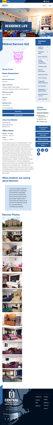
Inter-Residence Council (42, 95)
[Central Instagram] (11, 419)
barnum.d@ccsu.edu (7, 124)
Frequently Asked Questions (43, 82)
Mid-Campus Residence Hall (42, 116)
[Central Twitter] (8, 419)
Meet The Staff (42, 99)
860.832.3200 (16, 414)
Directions (7, 414)
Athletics (37, 406)
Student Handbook (43, 139)
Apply (4, 1)
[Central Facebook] (5, 419)
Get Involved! (42, 86)
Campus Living (42, 66)
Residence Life (42, 42)
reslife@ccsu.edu (43, 121)
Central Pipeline (47, 1)
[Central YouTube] (17, 419)
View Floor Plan (18, 115)
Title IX (46, 408)
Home (3, 39)
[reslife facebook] (38, 150)
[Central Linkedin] (14, 419)
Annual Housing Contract (43, 128)
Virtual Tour (18, 111)
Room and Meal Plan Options (43, 144)
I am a (43, 5)
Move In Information (41, 70)
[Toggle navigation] (50, 5)
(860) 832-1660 (42, 119)
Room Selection (42, 56)
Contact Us (38, 397)
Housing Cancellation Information (43, 134)
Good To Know (42, 78)
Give (8, 1)
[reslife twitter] (46, 150)
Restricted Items (43, 74)
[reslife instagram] (42, 150)
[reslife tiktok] (38, 154)
